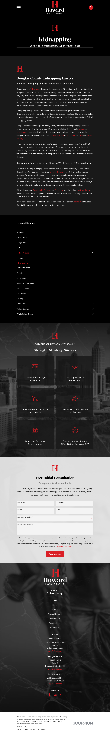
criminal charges (56, 172)
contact (77, 202)
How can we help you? (25, 525)
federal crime (35, 89)
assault (53, 135)
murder (82, 129)
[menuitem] (55, 232)
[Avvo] (55, 695)
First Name (21, 502)
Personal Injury (55, 623)
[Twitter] (60, 695)
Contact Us (55, 627)
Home (54, 605)
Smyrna (47, 190)
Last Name (60, 502)
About (55, 610)
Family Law (55, 618)
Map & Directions (55, 651)
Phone (20, 510)
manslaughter (22, 132)
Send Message (55, 554)
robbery (60, 135)
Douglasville (38, 190)
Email (58, 510)
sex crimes (71, 135)
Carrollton (59, 190)
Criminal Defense (55, 614)
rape (81, 135)
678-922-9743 (55, 593)
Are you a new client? (25, 517)
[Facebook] (49, 695)
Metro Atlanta (84, 190)
